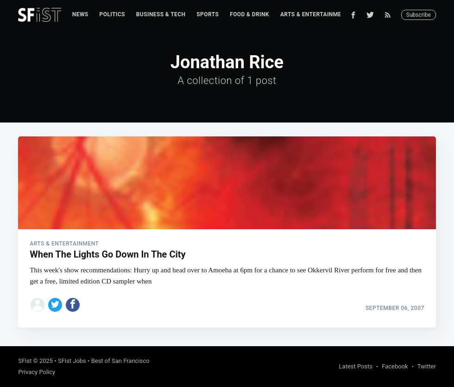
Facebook (395, 366)
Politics (112, 14)
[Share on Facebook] (73, 305)
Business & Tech (161, 14)
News (80, 14)
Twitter (426, 366)
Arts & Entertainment (314, 14)
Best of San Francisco (120, 360)
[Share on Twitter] (55, 305)
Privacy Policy (36, 371)
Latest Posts (356, 366)
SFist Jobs (72, 360)
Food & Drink (249, 14)
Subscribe (418, 15)
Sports (207, 14)
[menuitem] (80, 15)
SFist (25, 360)
